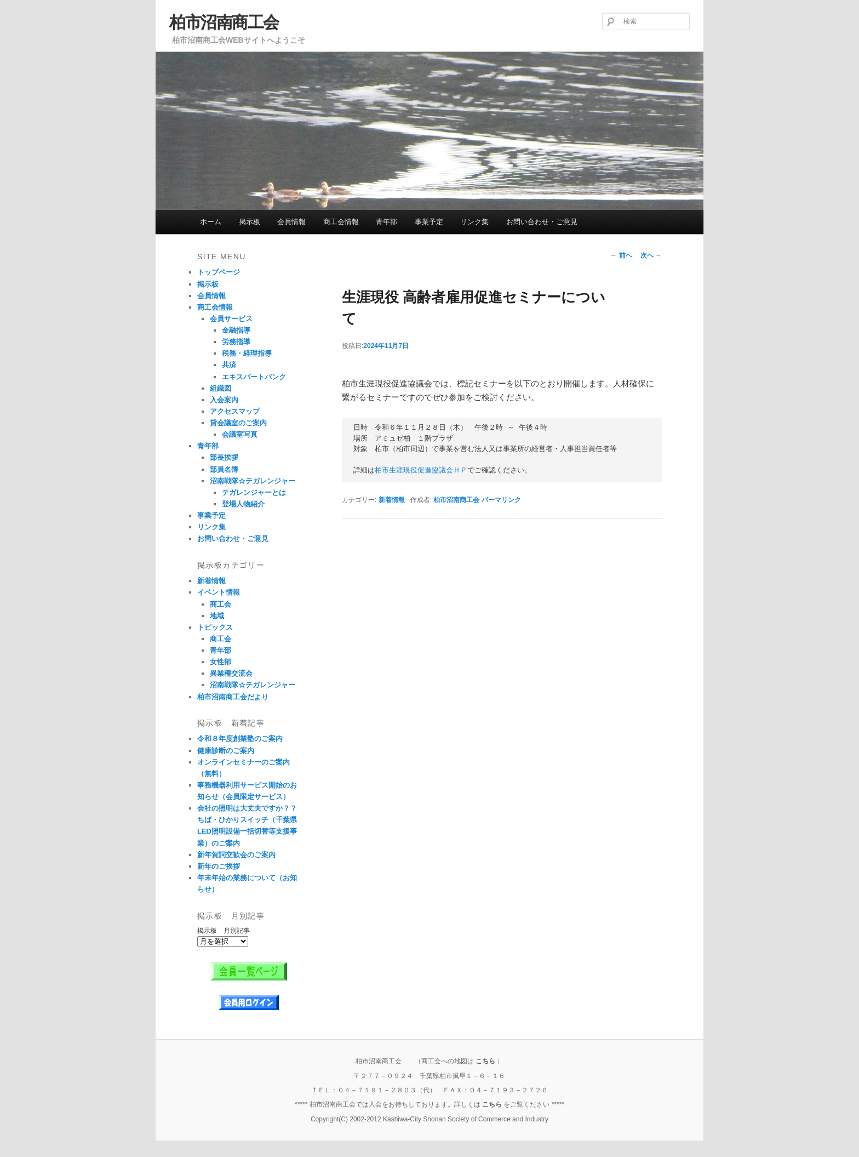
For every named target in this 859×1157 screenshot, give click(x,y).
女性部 (220, 662)
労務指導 (236, 342)
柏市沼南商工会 (224, 22)
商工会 (220, 604)
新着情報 (392, 500)
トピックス (215, 627)
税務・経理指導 (247, 353)
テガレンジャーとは (254, 492)
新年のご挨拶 (218, 866)
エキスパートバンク (254, 377)
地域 (217, 616)
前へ (621, 255)
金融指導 (236, 330)
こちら (485, 1061)
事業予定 (429, 222)
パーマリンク (501, 500)
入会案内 (224, 400)
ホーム (210, 222)
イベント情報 (218, 592)
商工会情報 (341, 222)
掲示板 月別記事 (223, 930)
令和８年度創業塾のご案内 (240, 738)
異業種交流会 (231, 673)
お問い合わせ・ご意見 (541, 222)
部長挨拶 (224, 457)
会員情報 (291, 222)
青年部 (386, 222)
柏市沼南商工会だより (232, 697)
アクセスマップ (235, 411)
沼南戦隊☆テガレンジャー (252, 481)
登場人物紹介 (243, 504)
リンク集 (474, 222)
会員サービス (231, 319)
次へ (651, 255)
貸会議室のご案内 (238, 423)
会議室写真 (239, 434)
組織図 (220, 388)
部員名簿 (224, 469)
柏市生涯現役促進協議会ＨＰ (421, 470)
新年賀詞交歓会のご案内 (236, 855)
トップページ (218, 272)
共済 (229, 365)
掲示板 (249, 222)
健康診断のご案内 (225, 750)
